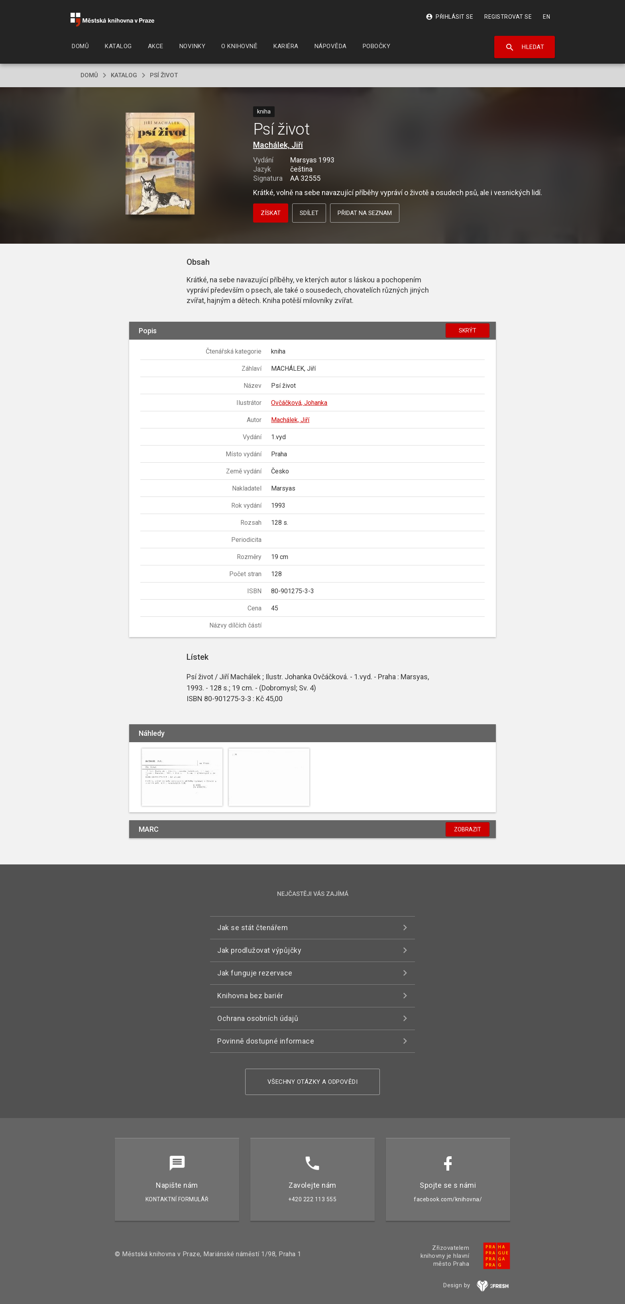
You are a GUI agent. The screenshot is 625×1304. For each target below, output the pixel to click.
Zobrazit (467, 829)
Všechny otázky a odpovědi (312, 1081)
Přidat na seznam (365, 213)
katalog (124, 75)
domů (89, 75)
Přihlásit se (449, 16)
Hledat (524, 47)
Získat (271, 213)
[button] (160, 164)
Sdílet (309, 213)
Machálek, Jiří (278, 145)
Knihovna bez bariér (250, 995)
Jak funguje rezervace (255, 973)
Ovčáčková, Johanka (299, 403)
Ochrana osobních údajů (257, 1018)
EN (546, 17)
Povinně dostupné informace (265, 1041)
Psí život (164, 75)
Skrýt (467, 330)
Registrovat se (508, 17)
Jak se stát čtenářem (252, 927)
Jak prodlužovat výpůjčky (259, 950)
